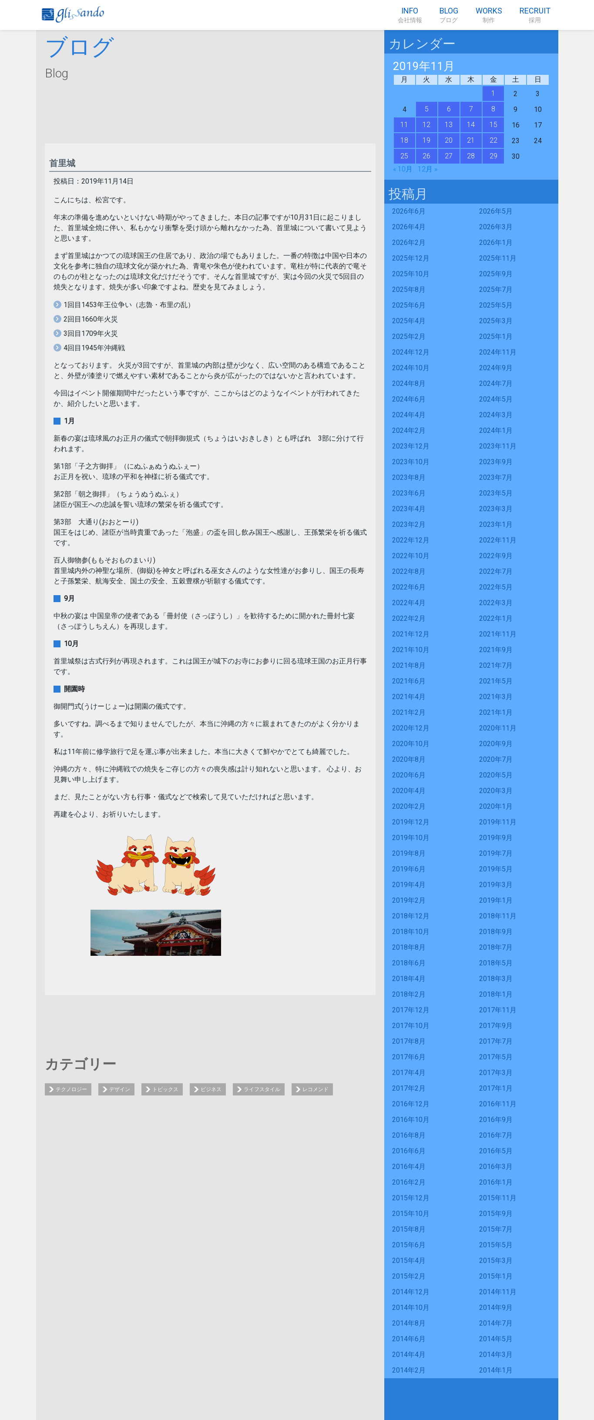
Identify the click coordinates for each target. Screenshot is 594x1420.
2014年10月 (411, 1307)
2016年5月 (496, 1151)
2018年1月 (496, 994)
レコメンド (315, 1089)
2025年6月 (409, 305)
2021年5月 (496, 681)
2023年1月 (496, 524)
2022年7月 (496, 571)
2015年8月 (409, 1229)
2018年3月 (496, 979)
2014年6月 (409, 1339)
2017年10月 (411, 1025)
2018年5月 (496, 963)
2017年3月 (496, 1072)
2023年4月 (409, 509)
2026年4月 (409, 227)
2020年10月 (411, 744)
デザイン (119, 1089)
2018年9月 (496, 932)
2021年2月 (409, 712)
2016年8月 (409, 1135)
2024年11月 (498, 352)
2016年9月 (496, 1119)
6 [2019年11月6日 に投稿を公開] (449, 109)
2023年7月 (496, 477)
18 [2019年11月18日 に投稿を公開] (404, 140)
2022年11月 (498, 540)
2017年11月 (498, 1010)
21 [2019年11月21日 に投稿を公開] (471, 140)
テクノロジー (71, 1089)
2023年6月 (409, 493)
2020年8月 (409, 759)
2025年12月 (411, 258)
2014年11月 (498, 1292)
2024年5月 (496, 399)
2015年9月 (496, 1213)
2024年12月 (411, 352)
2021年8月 (409, 665)
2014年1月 (496, 1370)
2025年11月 (498, 258)
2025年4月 (409, 321)
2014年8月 (409, 1323)
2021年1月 (496, 712)
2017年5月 (496, 1057)
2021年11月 (498, 634)
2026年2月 (409, 242)
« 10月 (403, 169)
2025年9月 (496, 274)
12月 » (427, 169)
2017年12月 (411, 1010)
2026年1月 (496, 242)
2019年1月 (496, 900)
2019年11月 (498, 822)
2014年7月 (496, 1323)
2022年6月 (409, 587)
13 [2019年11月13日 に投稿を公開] (449, 125)
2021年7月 (496, 665)
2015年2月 (409, 1276)
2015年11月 (498, 1198)
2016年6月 (409, 1151)
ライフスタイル (262, 1089)
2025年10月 (411, 274)
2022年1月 (496, 618)
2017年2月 (409, 1088)
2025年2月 (409, 336)
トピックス (165, 1089)
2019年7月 (496, 853)
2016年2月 (409, 1182)
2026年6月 (409, 211)
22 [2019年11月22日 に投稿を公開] (493, 140)
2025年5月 (496, 305)
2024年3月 (496, 415)
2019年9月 (496, 838)
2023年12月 (411, 446)
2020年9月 (496, 744)
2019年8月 (409, 853)
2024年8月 (409, 383)
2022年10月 (411, 556)
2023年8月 (409, 477)
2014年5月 (496, 1339)
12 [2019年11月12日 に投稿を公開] (426, 125)
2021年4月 (409, 697)
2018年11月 (498, 916)
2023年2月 (409, 524)
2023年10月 (411, 462)
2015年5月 (496, 1245)
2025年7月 (496, 289)
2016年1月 (496, 1182)
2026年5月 (496, 211)
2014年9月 (496, 1307)
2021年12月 (411, 634)
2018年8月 (409, 947)
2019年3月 (496, 885)
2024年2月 (409, 430)
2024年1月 (496, 430)
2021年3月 (496, 697)
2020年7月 (496, 759)
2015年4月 (409, 1260)
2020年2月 (409, 806)
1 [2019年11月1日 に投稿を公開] (493, 93)
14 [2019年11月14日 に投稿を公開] (471, 125)
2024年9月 (496, 368)
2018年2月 (409, 994)
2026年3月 (496, 227)
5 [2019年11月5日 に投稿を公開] (427, 109)
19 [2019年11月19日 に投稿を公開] (426, 140)
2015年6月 (409, 1245)
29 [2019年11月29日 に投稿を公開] (493, 156)
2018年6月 (409, 963)
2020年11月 (498, 728)
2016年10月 (411, 1119)
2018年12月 (411, 916)
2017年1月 (496, 1088)
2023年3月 (496, 509)
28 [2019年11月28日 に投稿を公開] (471, 156)
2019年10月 (411, 838)
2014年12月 (411, 1292)
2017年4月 (409, 1072)
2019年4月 (409, 885)
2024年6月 (409, 399)
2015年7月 (496, 1229)
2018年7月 (496, 947)
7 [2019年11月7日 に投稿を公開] (471, 109)
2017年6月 (409, 1057)
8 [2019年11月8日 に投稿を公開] (493, 109)
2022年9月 (496, 556)
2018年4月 (409, 979)
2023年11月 (498, 446)
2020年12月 (411, 728)
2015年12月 (411, 1198)
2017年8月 (409, 1041)
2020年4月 (409, 791)
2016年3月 (496, 1166)
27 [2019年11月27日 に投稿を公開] (449, 156)
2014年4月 (409, 1354)
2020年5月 (496, 775)
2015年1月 (496, 1276)
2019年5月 (496, 869)
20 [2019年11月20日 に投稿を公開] (449, 140)
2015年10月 (411, 1213)
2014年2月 (409, 1370)
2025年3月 (496, 321)
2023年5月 (496, 493)
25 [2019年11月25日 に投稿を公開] (404, 156)
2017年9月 (496, 1025)
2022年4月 (409, 603)
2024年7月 (496, 383)
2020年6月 (409, 775)
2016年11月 (498, 1104)
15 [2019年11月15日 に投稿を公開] (493, 125)
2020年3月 (496, 791)
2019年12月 (411, 822)
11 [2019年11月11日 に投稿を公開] (404, 125)
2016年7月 (496, 1135)
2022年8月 (409, 571)
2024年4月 (409, 415)
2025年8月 (409, 289)
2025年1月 (496, 336)
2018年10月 (411, 932)
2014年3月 (496, 1354)
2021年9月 (496, 650)
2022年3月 (496, 603)
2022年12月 (411, 540)
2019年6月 (409, 869)
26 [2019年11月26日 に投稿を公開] (426, 156)
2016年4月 (409, 1166)
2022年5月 (496, 587)
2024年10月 (411, 368)
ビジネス (211, 1089)
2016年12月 (411, 1104)
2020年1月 (496, 806)
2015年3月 (496, 1260)
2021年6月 (409, 681)
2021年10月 (411, 650)
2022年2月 (409, 618)
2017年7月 (496, 1041)
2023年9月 (496, 462)
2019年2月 (409, 900)
